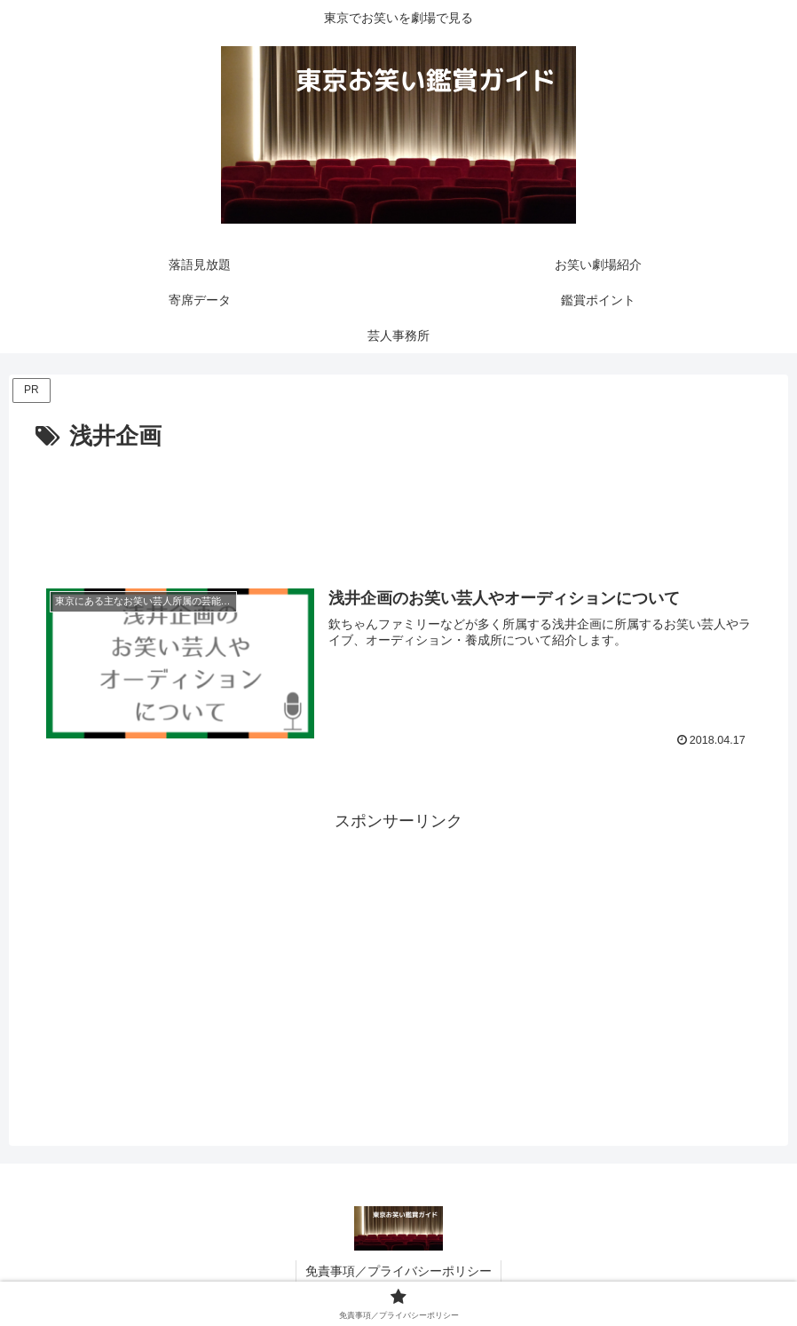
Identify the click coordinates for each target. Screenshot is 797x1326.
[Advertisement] (398, 506)
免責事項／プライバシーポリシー (398, 1271)
